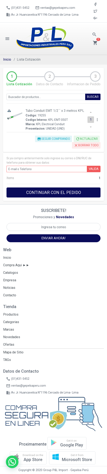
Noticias (9, 288)
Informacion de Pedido (83, 84)
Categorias (11, 322)
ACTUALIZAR (87, 139)
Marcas (8, 329)
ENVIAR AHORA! (53, 238)
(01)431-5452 (17, 8)
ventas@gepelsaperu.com (55, 8)
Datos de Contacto (49, 84)
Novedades (11, 337)
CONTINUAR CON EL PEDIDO (53, 192)
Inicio (7, 59)
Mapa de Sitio (13, 352)
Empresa (9, 280)
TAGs (7, 360)
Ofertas (8, 345)
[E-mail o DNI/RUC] (47, 169)
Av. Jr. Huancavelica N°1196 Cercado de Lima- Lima (42, 15)
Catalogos (10, 273)
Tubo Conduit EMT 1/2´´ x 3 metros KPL (55, 111)
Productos (10, 314)
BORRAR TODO (86, 145)
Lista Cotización (19, 84)
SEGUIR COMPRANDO (53, 139)
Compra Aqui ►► (16, 265)
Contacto (9, 295)
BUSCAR (93, 96)
